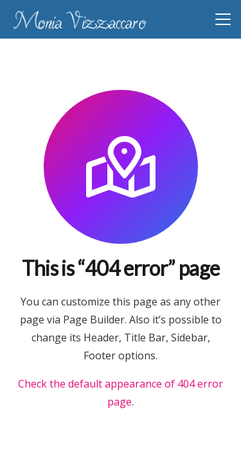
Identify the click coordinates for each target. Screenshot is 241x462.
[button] (223, 19)
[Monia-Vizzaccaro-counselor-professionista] (79, 19)
